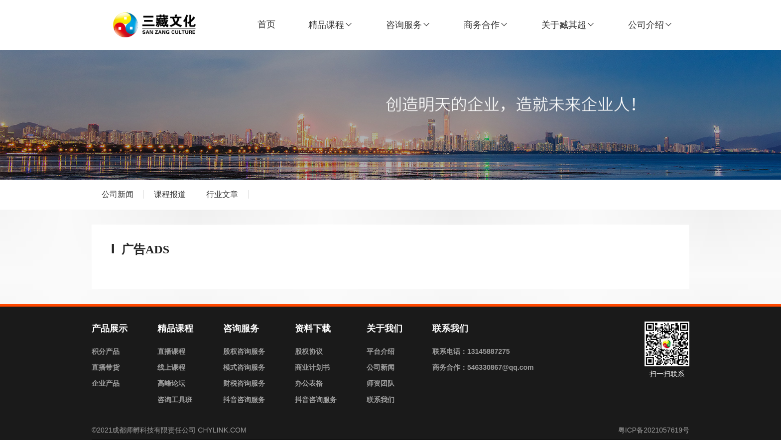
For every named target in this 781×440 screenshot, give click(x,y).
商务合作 (486, 25)
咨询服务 (408, 25)
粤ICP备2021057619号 (653, 430)
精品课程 (330, 25)
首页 (266, 24)
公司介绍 (650, 25)
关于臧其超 (568, 25)
